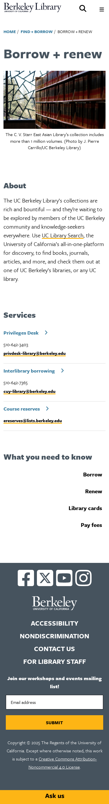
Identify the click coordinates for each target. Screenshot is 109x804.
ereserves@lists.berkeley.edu (32, 420)
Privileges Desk (21, 332)
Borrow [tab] (92, 474)
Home (9, 31)
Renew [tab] (93, 491)
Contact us (54, 648)
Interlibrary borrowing (29, 370)
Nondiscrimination (54, 636)
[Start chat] (55, 796)
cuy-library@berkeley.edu (29, 391)
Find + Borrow (37, 31)
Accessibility (54, 623)
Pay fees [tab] (91, 525)
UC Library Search (62, 235)
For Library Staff (54, 661)
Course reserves (21, 408)
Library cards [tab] (85, 508)
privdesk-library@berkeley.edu (34, 353)
